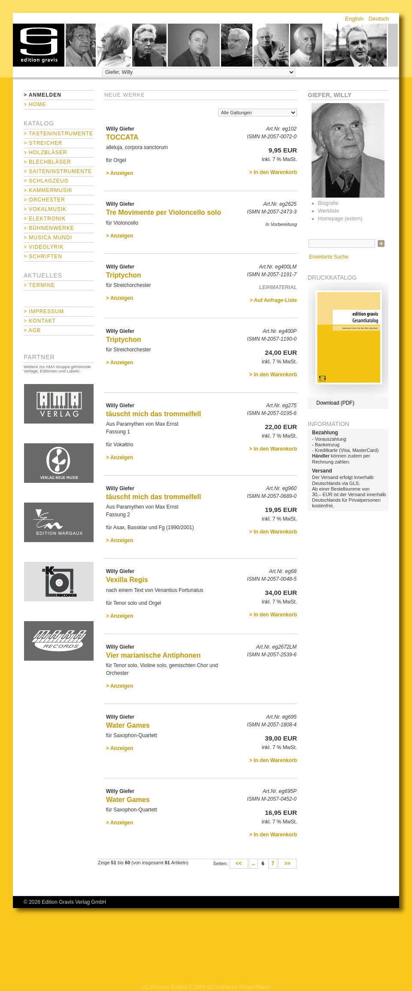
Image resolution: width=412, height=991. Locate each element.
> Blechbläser (47, 162)
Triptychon (123, 275)
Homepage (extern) (340, 219)
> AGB (32, 330)
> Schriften (43, 256)
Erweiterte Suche (328, 257)
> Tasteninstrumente (58, 134)
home (38, 45)
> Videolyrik (44, 247)
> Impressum (44, 311)
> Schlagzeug (46, 181)
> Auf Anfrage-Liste (273, 300)
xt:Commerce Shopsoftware (238, 987)
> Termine (39, 285)
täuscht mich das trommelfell (153, 414)
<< (239, 864)
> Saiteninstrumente (58, 171)
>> (287, 864)
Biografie (328, 203)
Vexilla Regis (127, 579)
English (354, 18)
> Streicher (43, 143)
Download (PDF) (335, 403)
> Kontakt (40, 321)
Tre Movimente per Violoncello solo (163, 212)
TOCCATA (122, 137)
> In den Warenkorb (273, 172)
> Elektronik (45, 219)
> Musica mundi (48, 238)
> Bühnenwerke (49, 228)
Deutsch (379, 18)
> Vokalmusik (45, 209)
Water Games (128, 725)
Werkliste (328, 211)
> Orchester (44, 200)
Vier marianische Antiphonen (153, 655)
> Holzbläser (45, 152)
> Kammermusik (48, 190)
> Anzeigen (119, 173)
